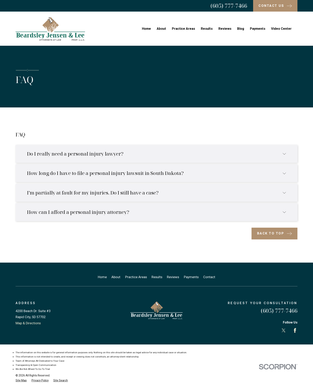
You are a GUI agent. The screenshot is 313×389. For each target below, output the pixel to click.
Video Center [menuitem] (281, 29)
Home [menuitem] (146, 29)
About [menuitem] (161, 29)
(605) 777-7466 (228, 5)
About (115, 277)
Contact (209, 277)
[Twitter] (283, 330)
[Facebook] (295, 330)
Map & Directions (28, 323)
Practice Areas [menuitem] (183, 29)
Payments (191, 277)
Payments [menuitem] (257, 29)
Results (157, 277)
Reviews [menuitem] (224, 29)
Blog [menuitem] (240, 29)
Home (102, 277)
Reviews (173, 277)
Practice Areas (136, 277)
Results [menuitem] (207, 29)
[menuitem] (21, 380)
